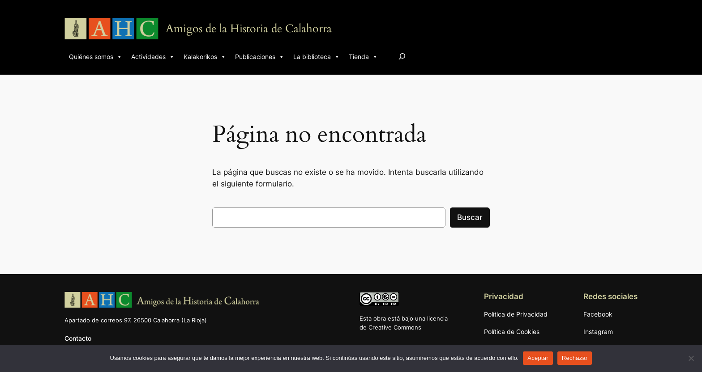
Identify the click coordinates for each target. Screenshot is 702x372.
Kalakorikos (205, 56)
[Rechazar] (690, 358)
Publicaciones (259, 56)
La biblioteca (316, 56)
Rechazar (575, 358)
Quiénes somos (95, 56)
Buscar (470, 217)
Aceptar (537, 358)
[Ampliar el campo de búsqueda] (402, 56)
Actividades (153, 56)
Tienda (363, 56)
